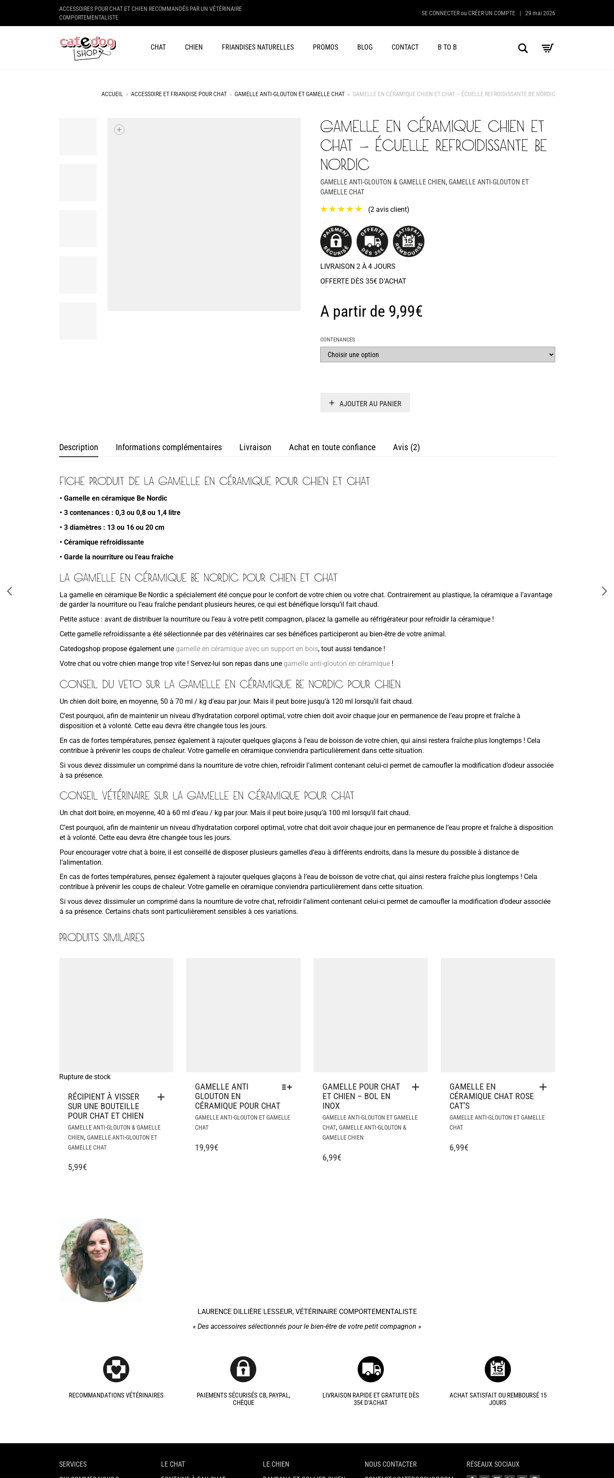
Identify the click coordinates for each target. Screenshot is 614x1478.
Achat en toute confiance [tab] (332, 447)
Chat (158, 47)
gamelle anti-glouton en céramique (337, 663)
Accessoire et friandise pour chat (179, 93)
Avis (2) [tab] (406, 447)
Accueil (112, 93)
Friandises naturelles (258, 47)
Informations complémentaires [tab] (169, 447)
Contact (405, 47)
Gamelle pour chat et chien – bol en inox (361, 1096)
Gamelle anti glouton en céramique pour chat (237, 1096)
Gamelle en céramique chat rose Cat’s (492, 1096)
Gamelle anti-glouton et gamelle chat (290, 93)
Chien (194, 47)
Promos (325, 47)
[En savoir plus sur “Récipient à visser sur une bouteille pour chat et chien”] (163, 1097)
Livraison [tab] (255, 447)
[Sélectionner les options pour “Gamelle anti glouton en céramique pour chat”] (289, 1087)
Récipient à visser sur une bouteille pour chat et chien (106, 1106)
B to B (447, 47)
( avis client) (388, 209)
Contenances (337, 339)
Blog (364, 47)
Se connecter (441, 13)
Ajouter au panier (370, 403)
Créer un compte (491, 13)
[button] (417, 1087)
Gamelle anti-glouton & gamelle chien (383, 182)
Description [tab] (78, 447)
